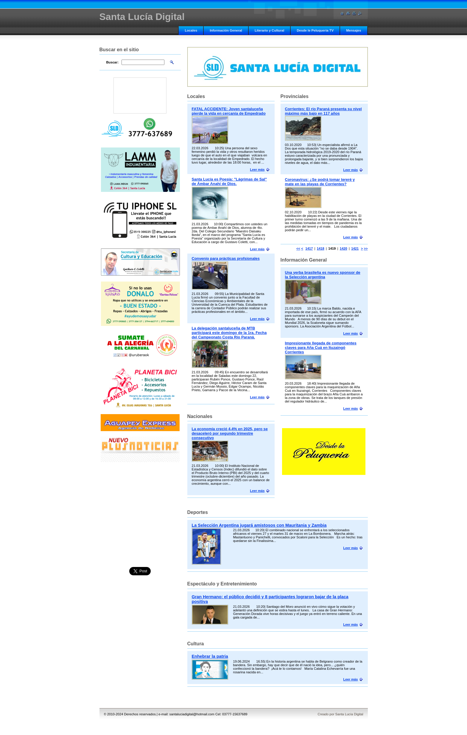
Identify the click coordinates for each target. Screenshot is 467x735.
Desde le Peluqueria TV (315, 30)
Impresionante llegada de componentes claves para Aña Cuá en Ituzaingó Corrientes (321, 347)
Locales (191, 30)
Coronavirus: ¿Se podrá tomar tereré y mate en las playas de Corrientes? (320, 181)
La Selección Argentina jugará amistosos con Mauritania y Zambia (259, 525)
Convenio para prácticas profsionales (226, 258)
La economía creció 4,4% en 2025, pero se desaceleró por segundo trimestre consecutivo (230, 433)
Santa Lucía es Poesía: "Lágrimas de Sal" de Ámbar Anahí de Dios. (229, 181)
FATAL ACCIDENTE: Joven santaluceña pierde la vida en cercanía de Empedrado (229, 111)
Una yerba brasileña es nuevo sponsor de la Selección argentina (322, 274)
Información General (226, 30)
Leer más (350, 170)
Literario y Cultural (269, 30)
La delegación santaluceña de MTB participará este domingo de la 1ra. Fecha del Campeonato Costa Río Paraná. (229, 332)
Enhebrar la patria (210, 656)
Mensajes (353, 30)
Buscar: (112, 62)
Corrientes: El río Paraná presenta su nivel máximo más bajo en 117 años (323, 111)
